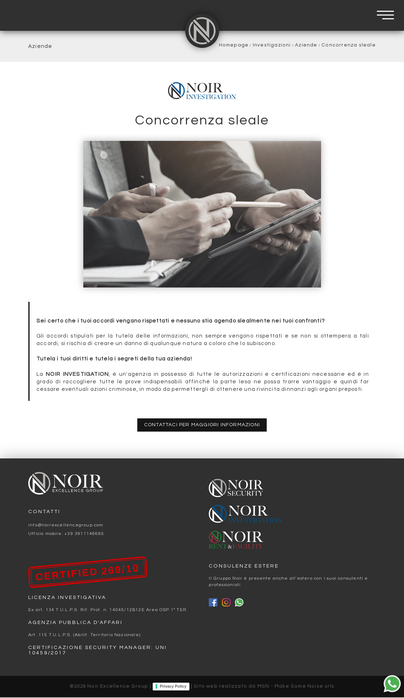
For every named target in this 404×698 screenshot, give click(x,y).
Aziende (306, 45)
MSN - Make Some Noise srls (295, 687)
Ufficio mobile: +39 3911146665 (66, 534)
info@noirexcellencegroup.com (66, 526)
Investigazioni (272, 45)
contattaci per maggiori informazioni (202, 425)
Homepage (234, 45)
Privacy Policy (173, 687)
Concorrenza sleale (348, 45)
